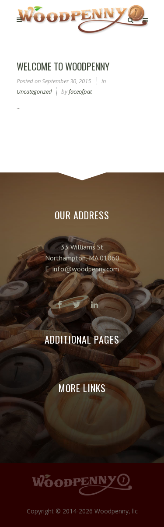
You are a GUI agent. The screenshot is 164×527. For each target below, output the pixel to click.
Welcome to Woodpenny (63, 66)
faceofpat (80, 91)
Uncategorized (34, 91)
